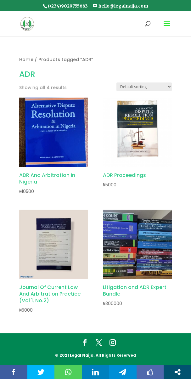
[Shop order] (144, 86)
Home (26, 59)
